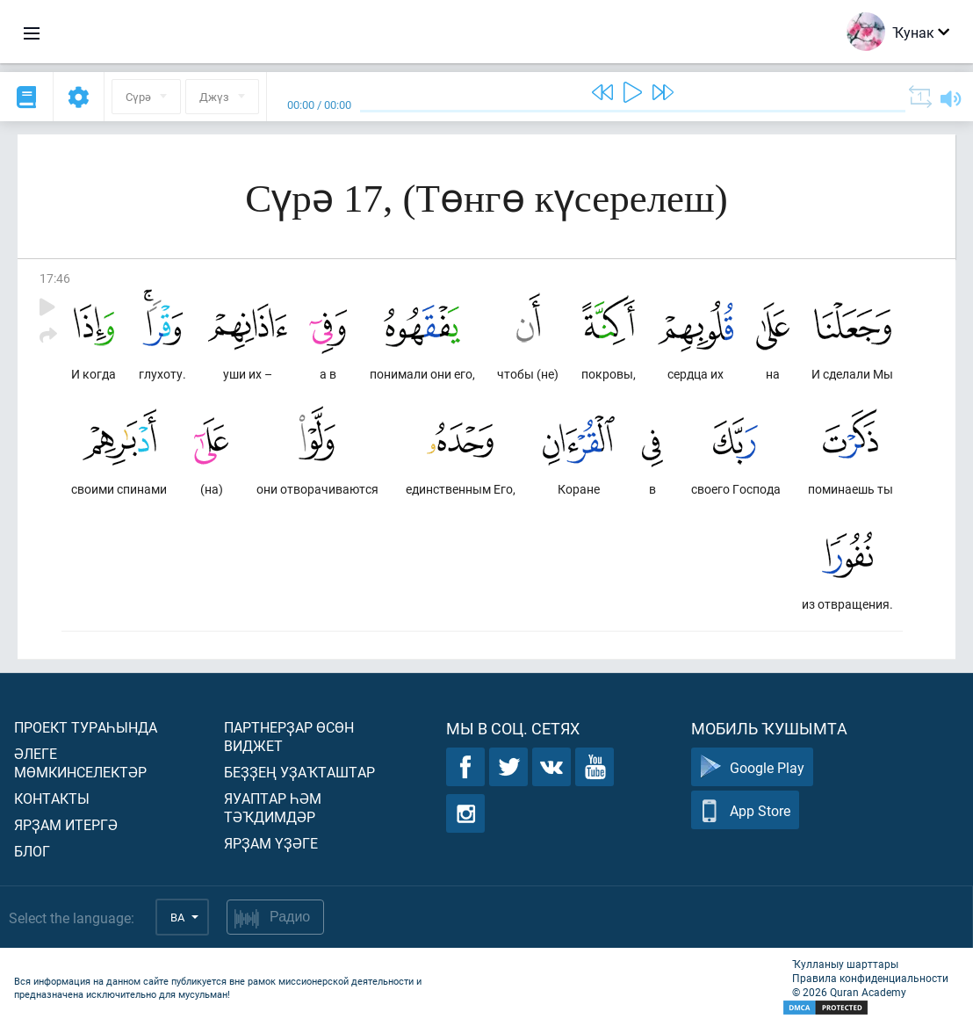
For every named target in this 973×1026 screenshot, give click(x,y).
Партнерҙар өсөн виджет (289, 736)
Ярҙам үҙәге (271, 843)
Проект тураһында (85, 727)
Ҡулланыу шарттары (845, 964)
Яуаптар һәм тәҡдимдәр (272, 807)
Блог (32, 851)
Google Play (752, 767)
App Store (745, 810)
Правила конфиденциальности (870, 978)
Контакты (52, 798)
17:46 (55, 278)
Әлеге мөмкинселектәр (80, 762)
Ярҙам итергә (66, 824)
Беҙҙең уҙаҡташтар (299, 771)
